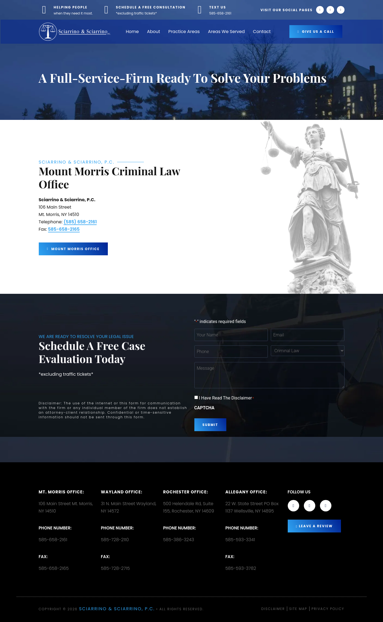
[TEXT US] (199, 9)
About (153, 31)
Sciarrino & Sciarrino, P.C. (117, 609)
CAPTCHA (204, 408)
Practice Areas (184, 31)
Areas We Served (226, 31)
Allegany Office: (246, 492)
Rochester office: (185, 492)
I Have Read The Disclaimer (226, 398)
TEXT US (217, 7)
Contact (262, 31)
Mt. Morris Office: (61, 492)
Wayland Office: (121, 492)
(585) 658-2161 (80, 222)
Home (132, 31)
